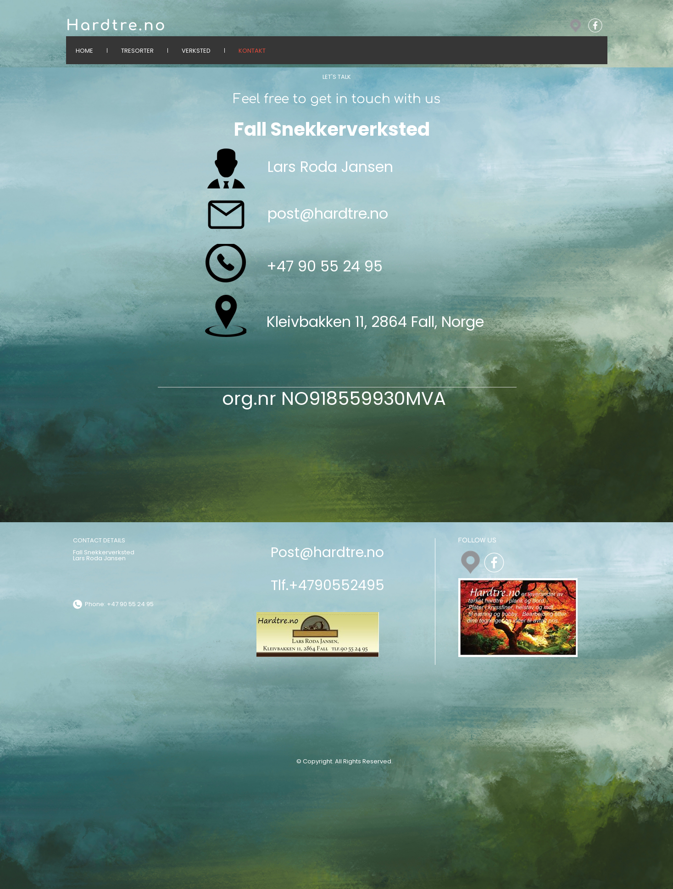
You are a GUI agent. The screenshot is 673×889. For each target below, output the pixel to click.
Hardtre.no (116, 25)
